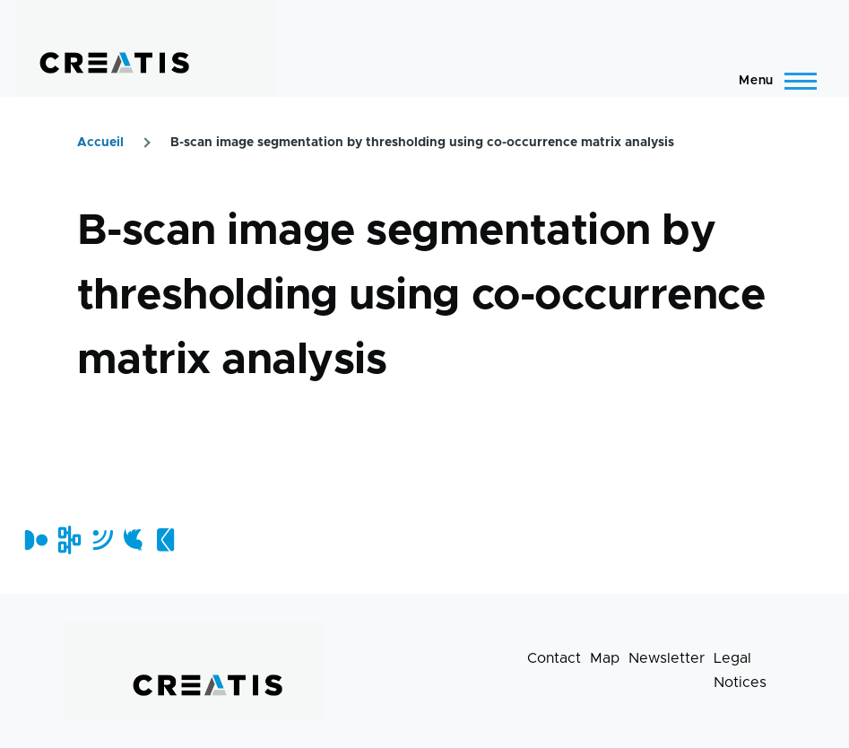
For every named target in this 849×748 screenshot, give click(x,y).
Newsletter (666, 658)
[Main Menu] (772, 81)
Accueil (100, 142)
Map (604, 658)
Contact (554, 658)
